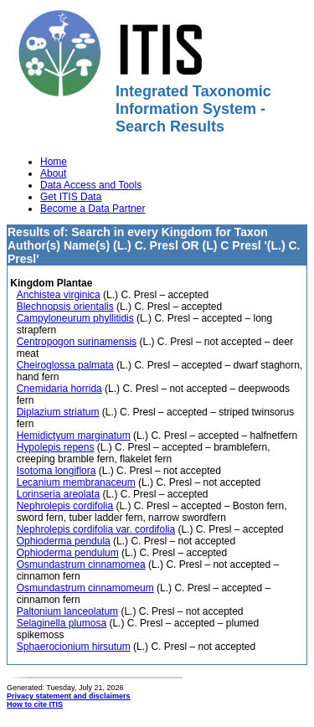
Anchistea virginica (58, 295)
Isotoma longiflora (56, 471)
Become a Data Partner (92, 208)
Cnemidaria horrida (59, 388)
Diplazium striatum (58, 412)
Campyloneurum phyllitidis (75, 318)
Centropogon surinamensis (76, 342)
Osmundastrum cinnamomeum (85, 588)
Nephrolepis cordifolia (65, 506)
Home (53, 162)
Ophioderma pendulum (68, 553)
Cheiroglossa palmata (65, 365)
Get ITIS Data (70, 197)
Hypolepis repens (56, 447)
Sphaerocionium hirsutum (74, 646)
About (53, 173)
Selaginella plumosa (61, 623)
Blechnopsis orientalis (65, 306)
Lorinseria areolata (58, 494)
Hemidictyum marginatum (74, 435)
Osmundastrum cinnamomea (81, 564)
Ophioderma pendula (64, 541)
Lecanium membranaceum (76, 482)
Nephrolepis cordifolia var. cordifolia (96, 529)
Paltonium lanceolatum (67, 611)
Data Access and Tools (91, 185)
